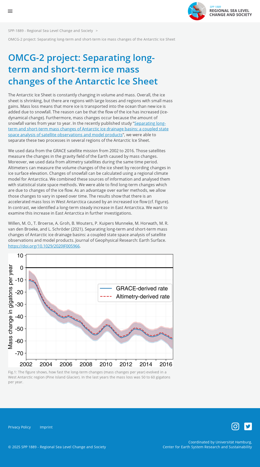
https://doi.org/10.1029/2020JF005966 (44, 246)
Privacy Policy (19, 427)
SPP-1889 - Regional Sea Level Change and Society (50, 30)
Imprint (46, 427)
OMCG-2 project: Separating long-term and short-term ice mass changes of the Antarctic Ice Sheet (91, 39)
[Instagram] (235, 426)
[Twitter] (248, 426)
